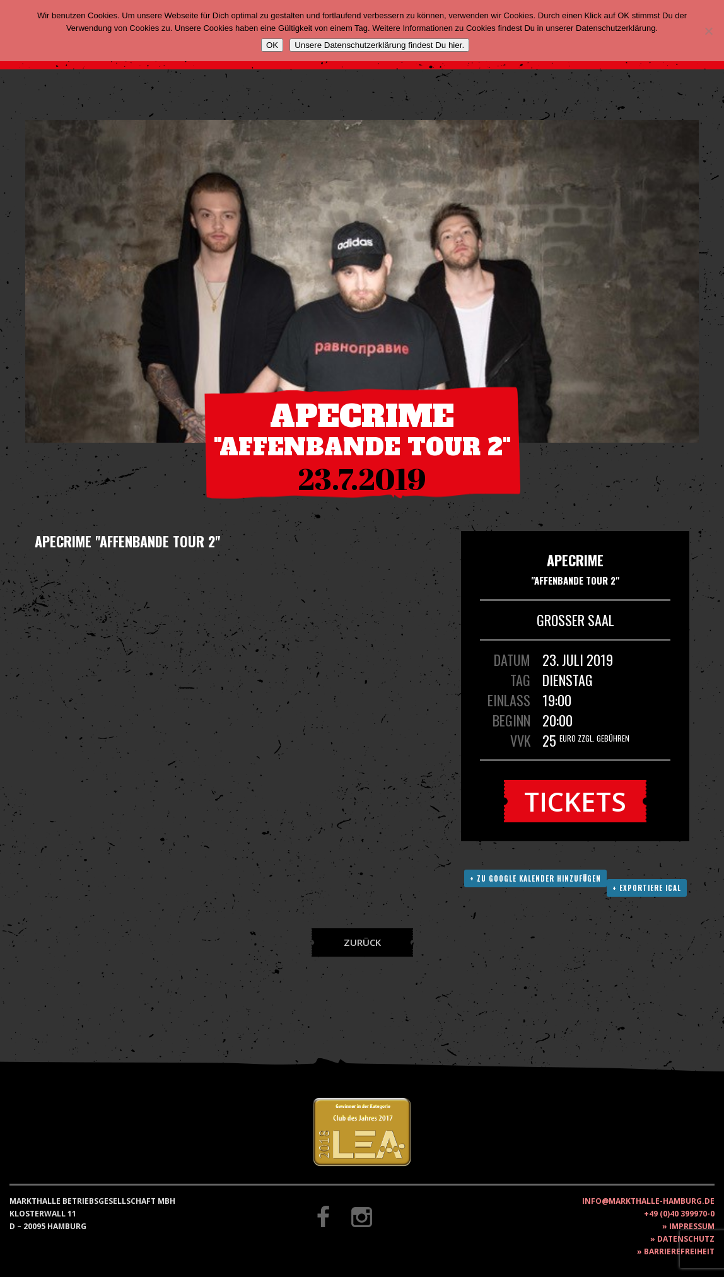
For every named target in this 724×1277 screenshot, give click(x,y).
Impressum (692, 1226)
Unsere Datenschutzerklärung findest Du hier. (379, 45)
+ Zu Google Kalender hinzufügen (535, 878)
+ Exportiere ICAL (646, 888)
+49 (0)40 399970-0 (679, 1213)
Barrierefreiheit (679, 1251)
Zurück (362, 942)
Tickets (575, 801)
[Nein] (708, 31)
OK (272, 45)
